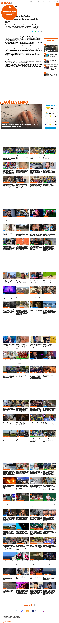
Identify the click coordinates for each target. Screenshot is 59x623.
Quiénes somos (5, 620)
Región (40, 4)
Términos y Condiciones (7, 621)
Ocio (51, 4)
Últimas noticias (32, 4)
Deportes (48, 4)
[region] (29, 9)
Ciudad (37, 4)
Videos (54, 4)
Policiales (44, 4)
